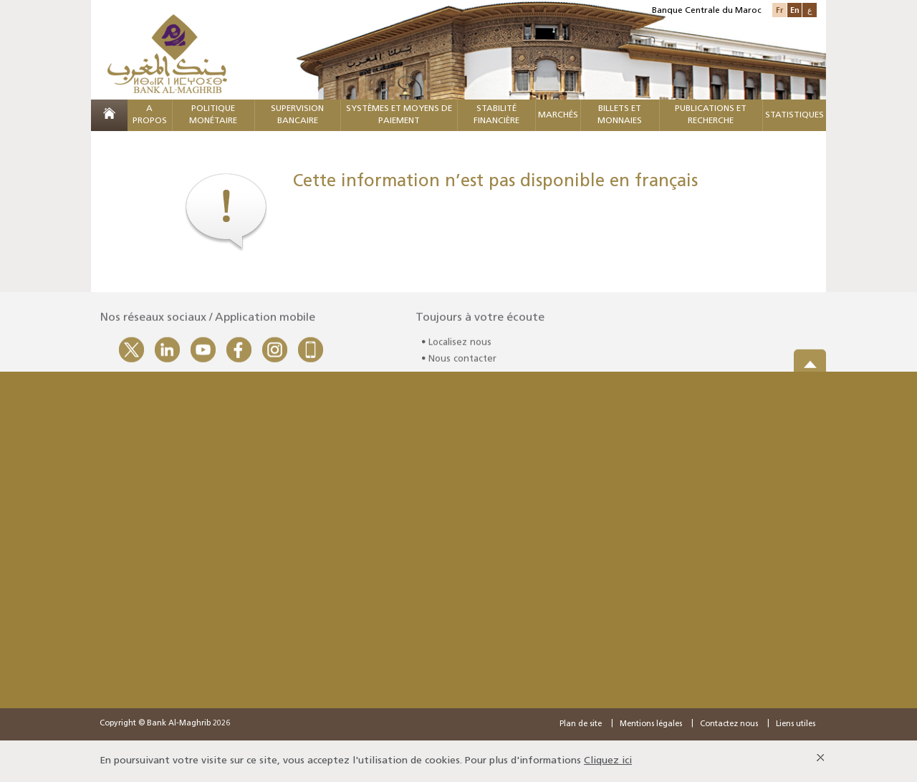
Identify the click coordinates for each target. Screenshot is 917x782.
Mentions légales (651, 724)
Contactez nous (729, 724)
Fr (779, 9)
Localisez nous (459, 345)
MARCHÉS (558, 115)
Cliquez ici (608, 761)
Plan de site (581, 724)
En (795, 9)
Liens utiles (795, 724)
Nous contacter (462, 361)
